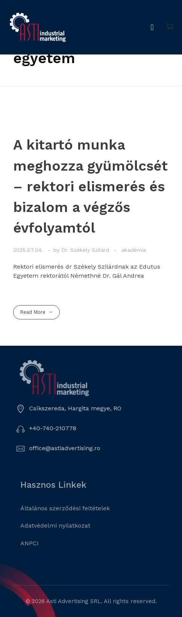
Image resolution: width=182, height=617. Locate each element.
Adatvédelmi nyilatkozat (63, 525)
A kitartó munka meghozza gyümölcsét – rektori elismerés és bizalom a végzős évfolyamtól (90, 186)
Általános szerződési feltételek (73, 508)
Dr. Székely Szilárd (86, 250)
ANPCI (37, 543)
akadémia (133, 250)
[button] (153, 27)
